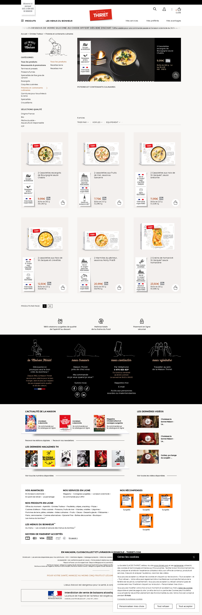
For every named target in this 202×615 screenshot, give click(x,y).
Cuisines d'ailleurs (32, 509)
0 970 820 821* (121, 369)
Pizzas (94, 506)
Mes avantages (173, 20)
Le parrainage (48, 497)
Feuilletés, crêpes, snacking (78, 506)
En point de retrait (33, 497)
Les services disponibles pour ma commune (48, 557)
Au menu (29, 528)
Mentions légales (76, 557)
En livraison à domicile (34, 494)
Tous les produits (29, 62)
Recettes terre (56, 65)
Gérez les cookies (106, 557)
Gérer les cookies (185, 588)
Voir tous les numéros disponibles (39, 476)
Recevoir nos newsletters (63, 440)
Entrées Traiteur (36, 34)
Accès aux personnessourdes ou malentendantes (121, 392)
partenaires (178, 565)
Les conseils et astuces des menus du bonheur (55, 528)
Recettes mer (56, 68)
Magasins (67, 494)
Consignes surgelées (81, 494)
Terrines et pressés (29, 68)
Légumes (96, 509)
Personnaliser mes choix (131, 606)
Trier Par (82, 122)
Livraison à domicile (101, 494)
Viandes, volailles (83, 509)
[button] (164, 9)
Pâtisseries (102, 512)
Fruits (72, 512)
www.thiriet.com (161, 565)
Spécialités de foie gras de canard (32, 76)
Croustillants (26, 102)
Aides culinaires (61, 512)
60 (50, 306)
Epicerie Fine (67, 515)
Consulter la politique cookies (129, 599)
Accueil (24, 34)
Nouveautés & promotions (33, 65)
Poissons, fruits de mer (64, 509)
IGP (22, 126)
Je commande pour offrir (73, 497)
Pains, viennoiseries (33, 515)
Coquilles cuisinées (29, 84)
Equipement (112, 122)
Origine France (28, 114)
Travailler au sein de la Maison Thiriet (162, 368)
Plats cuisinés (47, 509)
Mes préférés (152, 20)
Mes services (132, 20)
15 (44, 306)
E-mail (121, 387)
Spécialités (26, 99)
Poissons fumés (28, 72)
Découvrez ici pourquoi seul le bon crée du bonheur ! (39, 369)
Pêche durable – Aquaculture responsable (32, 121)
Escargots (25, 81)
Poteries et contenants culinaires (59, 34)
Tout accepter (186, 606)
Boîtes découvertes (83, 515)
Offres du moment (33, 506)
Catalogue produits (91, 557)
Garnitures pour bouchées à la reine (33, 94)
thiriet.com (26, 557)
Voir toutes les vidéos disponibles (151, 476)
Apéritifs (46, 506)
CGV (67, 557)
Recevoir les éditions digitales (37, 440)
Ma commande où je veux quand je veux (80, 376)
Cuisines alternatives (52, 515)
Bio (22, 117)
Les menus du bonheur (59, 21)
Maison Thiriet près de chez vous (80, 368)
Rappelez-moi (121, 383)
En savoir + (73, 538)
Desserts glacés (90, 512)
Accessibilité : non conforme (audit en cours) (73, 560)
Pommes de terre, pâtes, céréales (39, 512)
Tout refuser (163, 606)
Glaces (79, 512)
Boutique (97, 515)
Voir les (96, 122)
